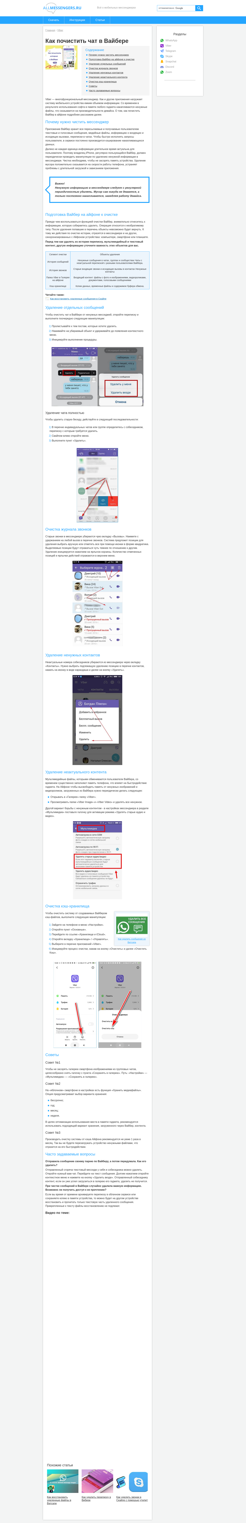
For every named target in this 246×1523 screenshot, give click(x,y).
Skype (169, 56)
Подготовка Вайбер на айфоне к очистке (111, 59)
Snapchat (170, 61)
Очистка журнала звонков (103, 68)
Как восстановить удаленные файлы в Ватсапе (59, 1500)
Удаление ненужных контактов (106, 72)
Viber (168, 45)
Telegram (170, 51)
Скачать (53, 20)
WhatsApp (171, 40)
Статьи (100, 20)
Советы (93, 86)
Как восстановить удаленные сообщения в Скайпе (75, 298)
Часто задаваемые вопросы (104, 90)
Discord (169, 66)
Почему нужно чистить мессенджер (109, 54)
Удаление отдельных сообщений (107, 63)
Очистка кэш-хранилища (103, 81)
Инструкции (77, 20)
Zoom (168, 72)
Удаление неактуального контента (108, 77)
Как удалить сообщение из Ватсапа (132, 928)
